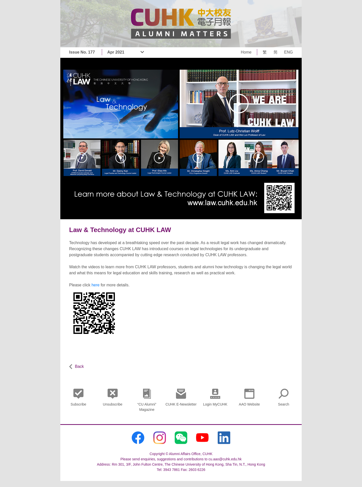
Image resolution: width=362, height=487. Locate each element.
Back (76, 366)
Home (246, 52)
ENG (288, 52)
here (96, 285)
